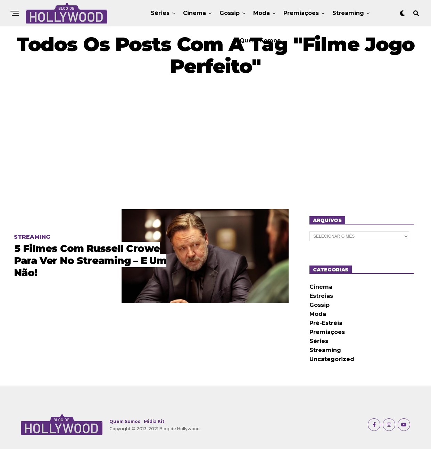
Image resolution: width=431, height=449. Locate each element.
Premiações (301, 13)
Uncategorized (331, 359)
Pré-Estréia (325, 323)
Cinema (194, 13)
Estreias (321, 296)
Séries (160, 13)
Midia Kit (154, 421)
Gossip (229, 13)
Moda (261, 13)
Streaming (348, 13)
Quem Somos (260, 40)
